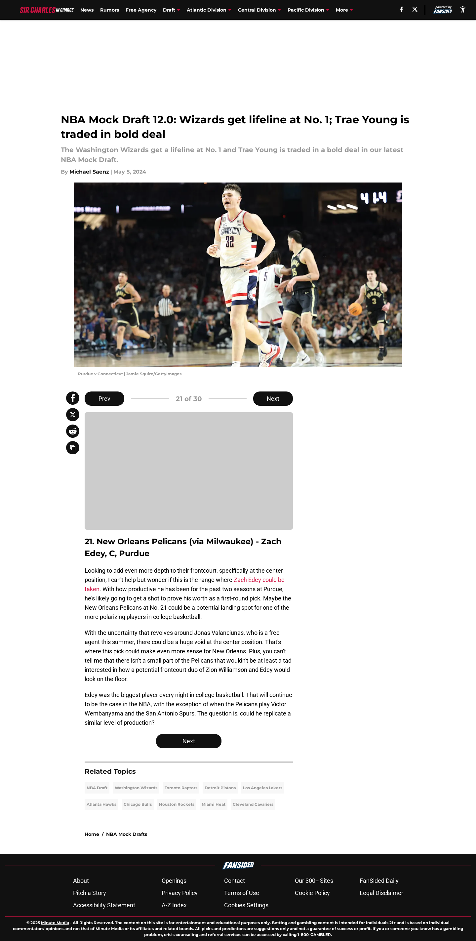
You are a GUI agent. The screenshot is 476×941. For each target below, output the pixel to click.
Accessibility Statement (104, 905)
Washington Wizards (136, 787)
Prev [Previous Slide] (104, 398)
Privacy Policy (180, 892)
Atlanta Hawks (101, 804)
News (87, 10)
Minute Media (55, 922)
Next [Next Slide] (273, 398)
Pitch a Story (89, 892)
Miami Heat (213, 804)
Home (92, 834)
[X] (414, 9)
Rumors (109, 10)
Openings (174, 880)
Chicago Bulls (138, 804)
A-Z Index (174, 905)
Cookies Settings (246, 905)
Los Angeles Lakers (262, 787)
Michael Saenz (89, 172)
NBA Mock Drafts (126, 834)
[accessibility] (462, 9)
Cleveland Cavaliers (253, 804)
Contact (234, 880)
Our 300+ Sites (314, 880)
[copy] (72, 447)
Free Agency (141, 10)
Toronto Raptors (181, 787)
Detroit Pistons (220, 787)
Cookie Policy (312, 892)
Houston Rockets (176, 804)
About (81, 880)
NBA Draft (97, 787)
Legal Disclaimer (381, 892)
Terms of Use (241, 892)
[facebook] (401, 9)
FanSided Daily (379, 880)
